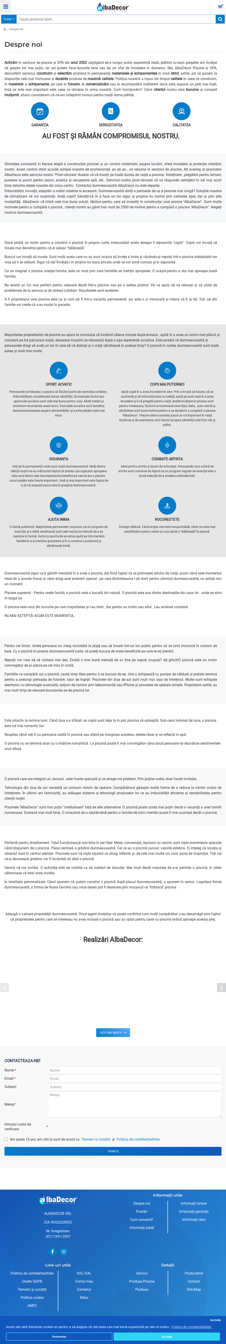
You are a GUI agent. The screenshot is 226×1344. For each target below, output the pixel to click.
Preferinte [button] (59, 1336)
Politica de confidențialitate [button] (191, 1327)
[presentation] (79, 1133)
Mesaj (9, 1110)
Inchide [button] (215, 1320)
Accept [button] (167, 1336)
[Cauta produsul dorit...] (220, 19)
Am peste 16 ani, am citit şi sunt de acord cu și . (82, 1147)
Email (8, 1081)
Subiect (10, 1091)
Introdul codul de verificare (17, 1133)
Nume (9, 1070)
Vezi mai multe (111, 1032)
